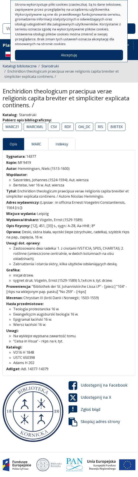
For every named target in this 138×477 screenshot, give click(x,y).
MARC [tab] (36, 144)
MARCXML (34, 126)
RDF (67, 126)
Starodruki (50, 66)
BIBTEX (116, 126)
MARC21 (12, 126)
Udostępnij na (98, 385)
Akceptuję (69, 55)
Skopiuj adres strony (94, 422)
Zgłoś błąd (84, 409)
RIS (100, 126)
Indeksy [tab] (62, 144)
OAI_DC (84, 126)
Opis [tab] (13, 144)
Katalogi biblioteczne (20, 66)
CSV (54, 126)
